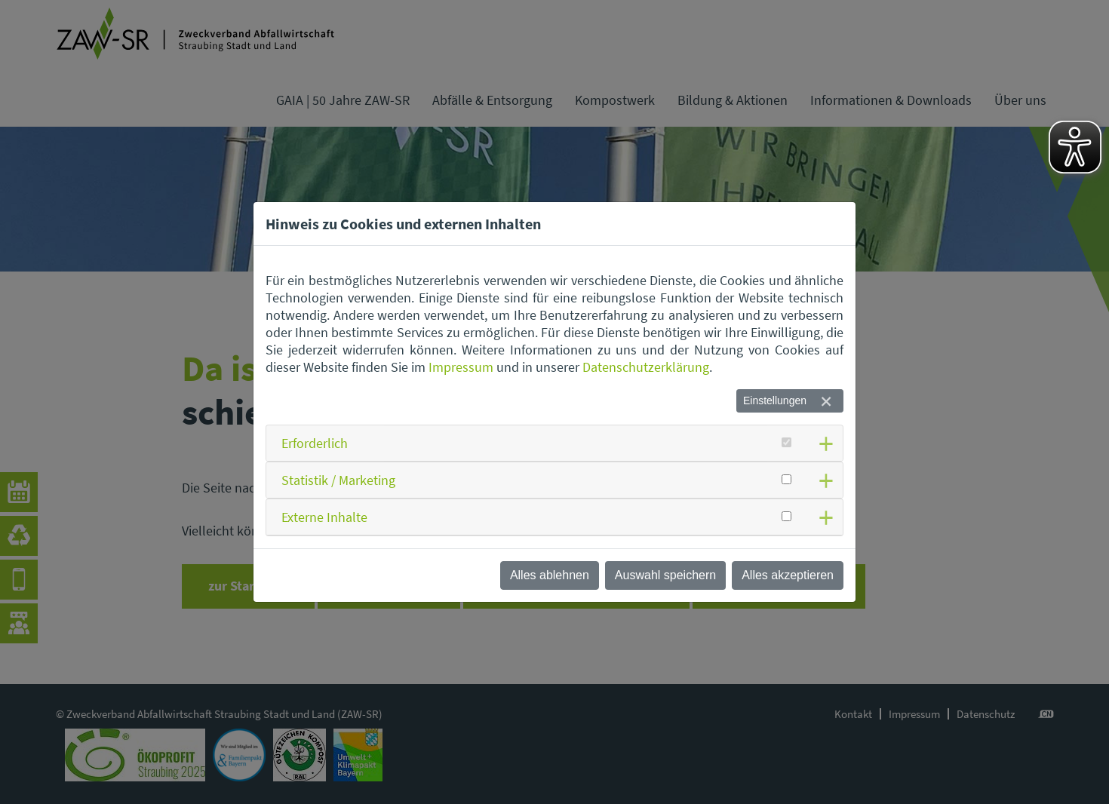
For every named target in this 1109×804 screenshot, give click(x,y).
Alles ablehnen (549, 575)
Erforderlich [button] (314, 443)
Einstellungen (774, 400)
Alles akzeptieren (788, 575)
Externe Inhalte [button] (324, 517)
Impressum (461, 367)
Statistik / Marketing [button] (338, 480)
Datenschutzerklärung (645, 367)
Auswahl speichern (665, 575)
